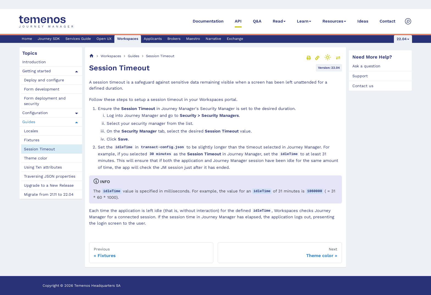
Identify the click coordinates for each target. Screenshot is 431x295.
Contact (387, 21)
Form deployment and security (45, 101)
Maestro (193, 39)
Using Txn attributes (43, 167)
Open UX (104, 39)
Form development (41, 89)
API (238, 21)
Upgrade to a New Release (49, 185)
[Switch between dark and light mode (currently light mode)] (327, 57)
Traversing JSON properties (49, 176)
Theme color (35, 158)
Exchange (235, 39)
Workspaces (127, 39)
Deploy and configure (44, 80)
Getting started (36, 71)
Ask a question (366, 66)
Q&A (257, 21)
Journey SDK (49, 39)
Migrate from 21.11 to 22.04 (49, 194)
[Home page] (91, 55)
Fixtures (31, 140)
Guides (28, 122)
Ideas (362, 21)
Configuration (35, 113)
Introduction (34, 62)
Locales (31, 131)
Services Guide (78, 39)
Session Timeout (39, 149)
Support (360, 76)
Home (27, 39)
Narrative (213, 39)
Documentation (208, 21)
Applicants (153, 39)
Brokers (174, 39)
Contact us (362, 86)
